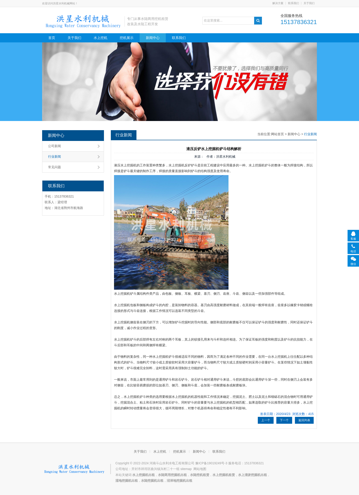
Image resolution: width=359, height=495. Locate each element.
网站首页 (277, 134)
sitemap (186, 469)
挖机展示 (126, 38)
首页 (51, 38)
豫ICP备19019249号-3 (211, 463)
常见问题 (54, 167)
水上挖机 (100, 38)
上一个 (265, 420)
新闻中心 (153, 38)
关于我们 (309, 3)
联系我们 (293, 3)
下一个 (284, 420)
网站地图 (199, 469)
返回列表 (304, 420)
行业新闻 (54, 156)
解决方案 (277, 3)
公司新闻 (54, 146)
